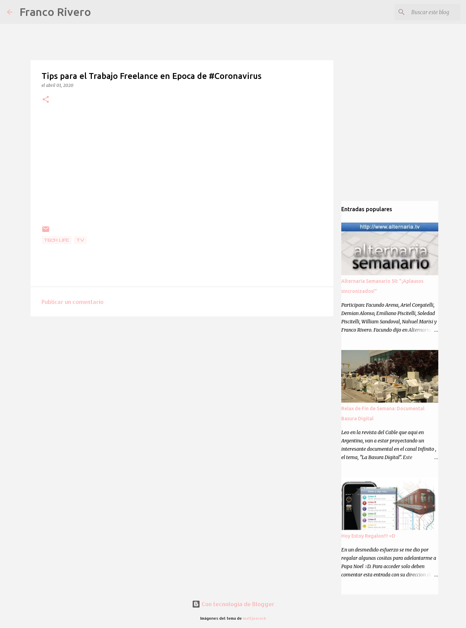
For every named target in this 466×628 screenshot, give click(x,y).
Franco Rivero (55, 12)
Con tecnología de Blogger (233, 604)
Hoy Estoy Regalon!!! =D (368, 536)
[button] (46, 100)
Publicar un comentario (73, 301)
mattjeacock (254, 618)
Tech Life (56, 240)
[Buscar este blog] (424, 12)
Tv (80, 240)
